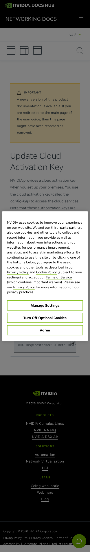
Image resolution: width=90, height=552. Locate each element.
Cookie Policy (46, 272)
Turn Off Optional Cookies (44, 318)
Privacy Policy (18, 272)
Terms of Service (59, 277)
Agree (45, 330)
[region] (45, 276)
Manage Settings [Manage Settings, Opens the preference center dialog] (45, 305)
